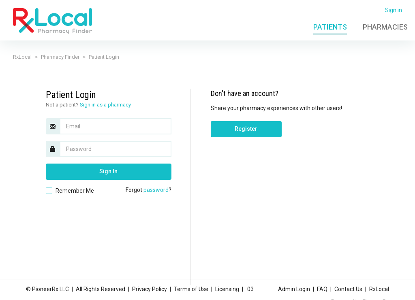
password (156, 190)
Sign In (108, 171)
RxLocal (22, 57)
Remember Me (75, 190)
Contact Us (348, 289)
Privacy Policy (149, 289)
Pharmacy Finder (60, 57)
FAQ (322, 289)
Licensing (227, 289)
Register (246, 129)
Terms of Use (191, 289)
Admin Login (294, 289)
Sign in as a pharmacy (105, 105)
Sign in (393, 10)
